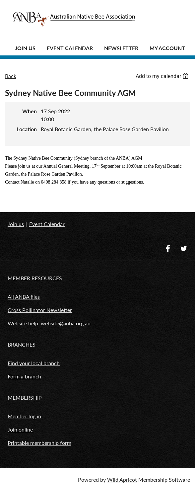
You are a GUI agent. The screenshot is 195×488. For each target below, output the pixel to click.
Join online (20, 429)
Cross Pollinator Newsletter (40, 310)
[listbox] (163, 76)
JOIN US (25, 48)
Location (27, 129)
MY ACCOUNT (167, 48)
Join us (16, 224)
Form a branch (24, 376)
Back (10, 76)
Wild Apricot (122, 479)
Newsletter (121, 48)
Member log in (24, 416)
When (29, 111)
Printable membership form (39, 443)
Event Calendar (70, 48)
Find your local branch (34, 363)
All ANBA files (24, 296)
